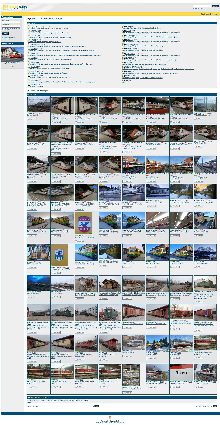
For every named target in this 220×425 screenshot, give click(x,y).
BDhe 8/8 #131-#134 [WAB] (179, 202)
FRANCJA (34, 67)
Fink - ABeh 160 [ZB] (177, 383)
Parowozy (65, 33)
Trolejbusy (133, 28)
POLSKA (128, 40)
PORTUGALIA (130, 44)
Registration (7, 39)
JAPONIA (34, 84)
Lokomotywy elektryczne (36, 33)
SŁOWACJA (129, 48)
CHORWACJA (36, 44)
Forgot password (9, 37)
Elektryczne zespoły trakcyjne (62, 59)
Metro (124, 82)
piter (39, 113)
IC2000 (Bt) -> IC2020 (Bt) (108, 118)
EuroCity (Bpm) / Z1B (129, 178)
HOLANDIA (35, 75)
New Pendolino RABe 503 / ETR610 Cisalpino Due (36, 204)
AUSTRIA (34, 31)
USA (126, 62)
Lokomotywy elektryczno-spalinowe (57, 64)
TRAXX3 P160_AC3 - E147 (155, 145)
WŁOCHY (128, 76)
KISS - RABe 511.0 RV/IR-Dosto (86, 145)
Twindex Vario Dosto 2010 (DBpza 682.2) (60, 149)
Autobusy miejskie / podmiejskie (38, 82)
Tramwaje (31, 68)
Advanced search (198, 8)
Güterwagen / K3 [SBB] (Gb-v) (132, 324)
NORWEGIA (129, 35)
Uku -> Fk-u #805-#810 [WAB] (109, 204)
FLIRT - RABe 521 (200, 143)
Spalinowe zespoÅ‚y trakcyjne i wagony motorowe (44, 41)
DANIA (33, 53)
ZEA (126, 80)
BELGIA (33, 35)
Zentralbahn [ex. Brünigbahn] (85, 295)
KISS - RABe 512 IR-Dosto (36, 145)
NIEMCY (128, 31)
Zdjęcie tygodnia (37, 27)
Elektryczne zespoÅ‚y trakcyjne (55, 37)
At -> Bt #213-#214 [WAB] (155, 202)
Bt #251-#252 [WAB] (201, 232)
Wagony (69, 37)
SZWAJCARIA (130, 54)
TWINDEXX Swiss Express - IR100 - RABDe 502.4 (108, 147)
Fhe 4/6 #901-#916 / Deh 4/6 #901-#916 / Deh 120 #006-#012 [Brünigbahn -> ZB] (205, 296)
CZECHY (34, 49)
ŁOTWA (128, 26)
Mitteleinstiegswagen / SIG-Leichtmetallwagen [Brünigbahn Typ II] (181, 323)
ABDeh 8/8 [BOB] (33, 293)
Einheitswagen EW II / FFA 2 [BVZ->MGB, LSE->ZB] (203, 353)
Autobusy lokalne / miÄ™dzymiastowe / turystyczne (52, 68)
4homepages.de (118, 422)
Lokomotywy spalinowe (53, 33)
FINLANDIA (35, 62)
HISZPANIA (35, 71)
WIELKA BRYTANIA (132, 67)
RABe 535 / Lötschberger (202, 115)
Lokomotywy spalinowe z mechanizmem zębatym (78, 50)
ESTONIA (34, 58)
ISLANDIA (34, 80)
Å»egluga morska (91, 82)
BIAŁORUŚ (34, 40)
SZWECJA (129, 58)
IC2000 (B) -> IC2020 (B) (59, 118)
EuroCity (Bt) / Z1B (152, 178)
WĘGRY (128, 71)
